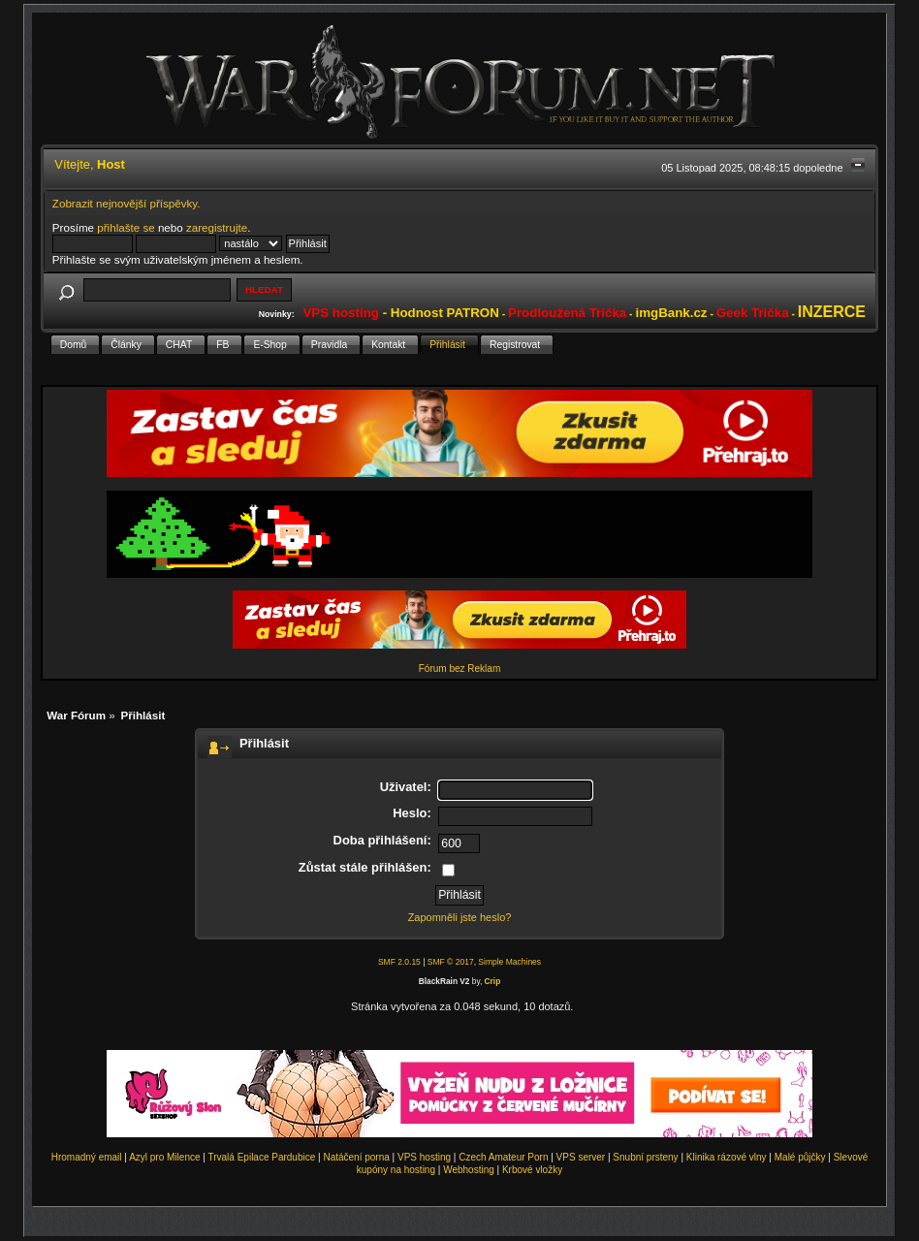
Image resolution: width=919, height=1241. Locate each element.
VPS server (581, 1157)
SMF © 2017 (451, 962)
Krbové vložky (532, 1169)
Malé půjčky (800, 1157)
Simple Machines (509, 962)
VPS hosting (424, 1157)
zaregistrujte (216, 227)
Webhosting (468, 1169)
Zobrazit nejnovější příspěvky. (126, 203)
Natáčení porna (356, 1157)
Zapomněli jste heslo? (460, 917)
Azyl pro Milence (164, 1157)
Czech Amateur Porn (503, 1157)
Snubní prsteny (645, 1157)
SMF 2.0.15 (399, 962)
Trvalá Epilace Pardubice (261, 1157)
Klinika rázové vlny (726, 1157)
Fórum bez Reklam (459, 668)
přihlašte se (125, 227)
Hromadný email (86, 1157)
